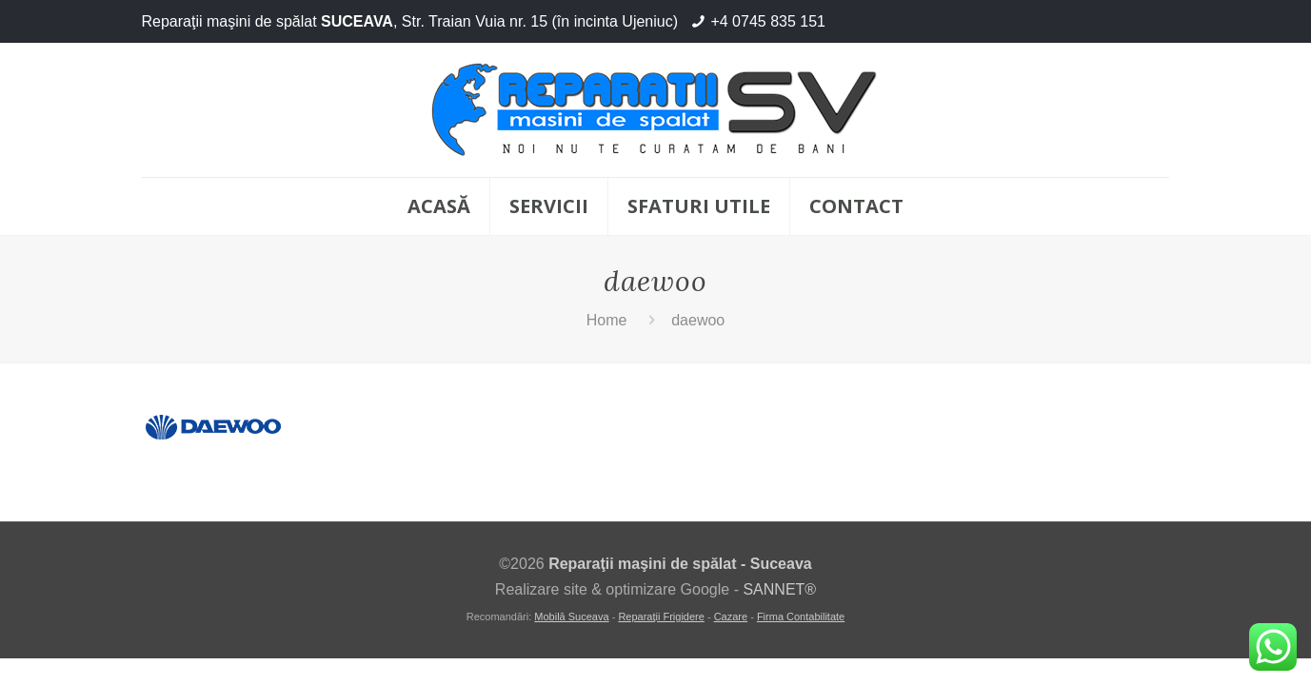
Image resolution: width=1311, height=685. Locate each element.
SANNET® (779, 589)
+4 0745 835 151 (767, 21)
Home (606, 320)
